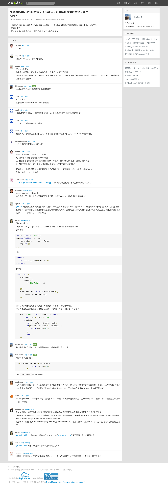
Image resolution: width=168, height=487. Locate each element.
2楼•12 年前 (25, 56)
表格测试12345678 (133, 72)
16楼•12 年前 (28, 355)
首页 (118, 3)
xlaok (17, 96)
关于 (142, 3)
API (135, 3)
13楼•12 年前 (25, 204)
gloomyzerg (19, 409)
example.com (64, 435)
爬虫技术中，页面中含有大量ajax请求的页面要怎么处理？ (141, 50)
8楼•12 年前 (24, 131)
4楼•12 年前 (28, 86)
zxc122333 (19, 453)
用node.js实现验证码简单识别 (136, 47)
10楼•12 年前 (25, 152)
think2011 (137, 17)
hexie (17, 396)
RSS (10, 467)
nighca (17, 66)
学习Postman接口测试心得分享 (137, 83)
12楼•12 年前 (27, 190)
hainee (17, 152)
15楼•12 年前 (28, 344)
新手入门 (127, 3)
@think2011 (21, 435)
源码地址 (16, 467)
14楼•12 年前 (25, 220)
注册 (149, 3)
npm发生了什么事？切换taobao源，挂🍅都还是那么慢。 (141, 39)
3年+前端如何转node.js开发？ (137, 54)
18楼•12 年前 (24, 396)
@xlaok (19, 207)
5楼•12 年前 (24, 96)
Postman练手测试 (132, 79)
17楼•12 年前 (28, 382)
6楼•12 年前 (24, 110)
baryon (18, 220)
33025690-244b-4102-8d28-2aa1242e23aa (141, 68)
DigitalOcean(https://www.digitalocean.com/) (65, 482)
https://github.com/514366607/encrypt (34, 183)
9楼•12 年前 (31, 141)
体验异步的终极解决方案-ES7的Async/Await (141, 43)
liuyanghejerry (21, 141)
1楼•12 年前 (25, 45)
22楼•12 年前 (28, 453)
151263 (18, 45)
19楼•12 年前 (29, 409)
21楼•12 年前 (25, 443)
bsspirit (18, 56)
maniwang (19, 382)
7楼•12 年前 (24, 120)
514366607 (19, 180)
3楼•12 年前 (25, 66)
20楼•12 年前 (25, 432)
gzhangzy (19, 190)
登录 (156, 3)
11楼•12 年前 (28, 180)
